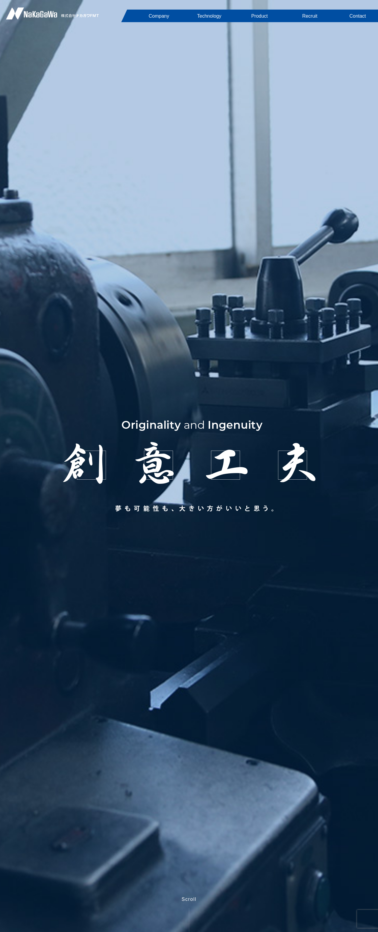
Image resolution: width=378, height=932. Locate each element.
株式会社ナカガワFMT (52, 13)
